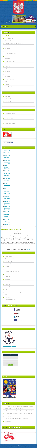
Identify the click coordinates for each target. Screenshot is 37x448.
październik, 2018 (7, 160)
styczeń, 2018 (7, 173)
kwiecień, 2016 (7, 201)
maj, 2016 (6, 199)
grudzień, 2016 (7, 191)
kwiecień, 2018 (7, 168)
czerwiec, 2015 (7, 214)
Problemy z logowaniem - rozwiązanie (10, 370)
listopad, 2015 (7, 209)
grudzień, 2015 (7, 208)
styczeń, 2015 (7, 222)
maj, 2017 (6, 183)
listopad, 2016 (7, 193)
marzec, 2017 (7, 186)
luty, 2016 (6, 204)
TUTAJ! (28, 249)
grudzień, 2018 (7, 157)
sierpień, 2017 (7, 180)
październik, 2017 (7, 178)
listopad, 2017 (7, 176)
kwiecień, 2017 (7, 185)
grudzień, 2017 (7, 175)
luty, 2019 (6, 153)
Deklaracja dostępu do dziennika (9, 368)
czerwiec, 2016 (7, 198)
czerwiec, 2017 (7, 181)
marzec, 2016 (7, 203)
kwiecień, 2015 (7, 217)
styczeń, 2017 (7, 190)
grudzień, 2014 (7, 224)
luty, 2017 (6, 188)
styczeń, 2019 (7, 155)
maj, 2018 (6, 167)
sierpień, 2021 (7, 150)
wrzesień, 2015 (7, 212)
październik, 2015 (7, 211)
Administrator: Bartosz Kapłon (18, 445)
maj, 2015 (6, 216)
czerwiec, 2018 (7, 165)
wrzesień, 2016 (7, 196)
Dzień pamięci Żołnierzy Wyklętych (11, 229)
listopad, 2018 (7, 158)
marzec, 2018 (7, 170)
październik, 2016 (7, 194)
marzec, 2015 (7, 219)
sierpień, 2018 (7, 163)
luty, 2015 (6, 221)
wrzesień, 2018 (7, 162)
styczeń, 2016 (7, 206)
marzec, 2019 (7, 152)
